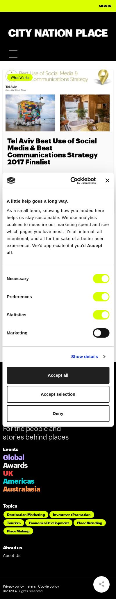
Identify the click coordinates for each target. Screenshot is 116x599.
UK (8, 473)
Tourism (14, 523)
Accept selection (58, 394)
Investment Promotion (72, 515)
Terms (31, 586)
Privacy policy (13, 586)
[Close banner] (107, 180)
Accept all (58, 375)
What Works (20, 77)
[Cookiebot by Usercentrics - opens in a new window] (72, 181)
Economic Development (49, 523)
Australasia (21, 489)
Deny (58, 413)
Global (13, 457)
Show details (84, 356)
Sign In (105, 6)
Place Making (18, 531)
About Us (11, 555)
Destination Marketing (26, 515)
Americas (18, 481)
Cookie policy (48, 586)
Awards (15, 465)
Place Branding (89, 523)
